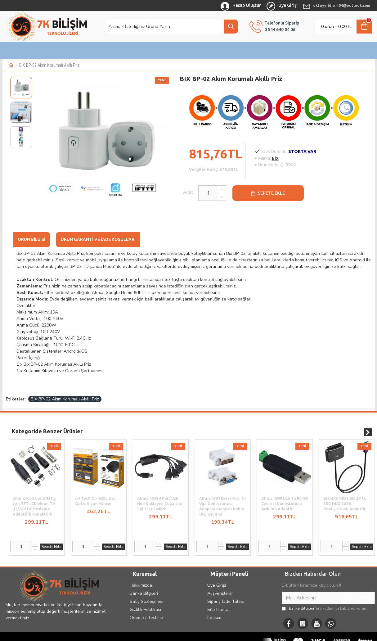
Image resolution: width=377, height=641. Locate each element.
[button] (368, 424)
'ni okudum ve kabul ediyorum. (325, 600)
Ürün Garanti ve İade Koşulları (98, 239)
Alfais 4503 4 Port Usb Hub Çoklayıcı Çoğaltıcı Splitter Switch (159, 495)
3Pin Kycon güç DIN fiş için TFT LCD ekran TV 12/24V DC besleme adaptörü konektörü (34, 498)
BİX (275, 158)
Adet (182, 192)
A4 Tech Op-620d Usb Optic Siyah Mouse (95, 493)
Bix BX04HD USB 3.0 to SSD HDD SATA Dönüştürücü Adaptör (344, 495)
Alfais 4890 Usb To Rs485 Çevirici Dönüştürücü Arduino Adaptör (284, 495)
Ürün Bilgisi (31, 239)
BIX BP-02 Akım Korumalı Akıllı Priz (65, 391)
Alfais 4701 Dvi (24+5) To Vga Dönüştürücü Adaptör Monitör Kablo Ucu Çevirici (222, 498)
